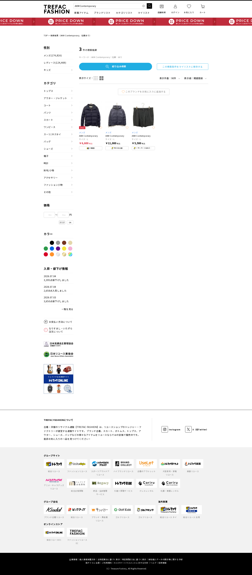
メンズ (53, 55)
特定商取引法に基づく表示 (134, 559)
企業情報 (73, 559)
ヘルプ (153, 562)
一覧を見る (67, 309)
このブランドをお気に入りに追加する (144, 91)
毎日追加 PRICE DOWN (126, 22)
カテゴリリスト (124, 12)
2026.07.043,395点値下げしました (56, 278)
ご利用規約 (107, 562)
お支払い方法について (60, 321)
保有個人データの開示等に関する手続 (165, 559)
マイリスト (144, 12)
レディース (55, 63)
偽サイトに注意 (93, 562)
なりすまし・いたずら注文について (60, 330)
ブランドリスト (102, 12)
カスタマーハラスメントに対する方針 (131, 562)
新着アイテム (81, 12)
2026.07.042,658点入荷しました (55, 288)
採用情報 (162, 562)
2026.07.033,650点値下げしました (56, 299)
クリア (62, 222)
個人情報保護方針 (87, 559)
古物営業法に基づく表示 (109, 559)
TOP (46, 35)
